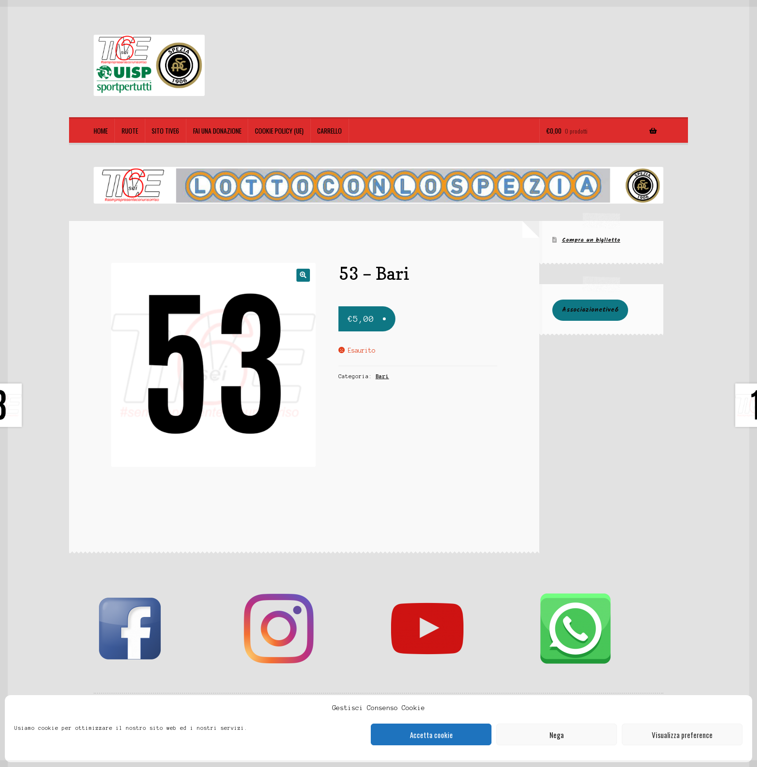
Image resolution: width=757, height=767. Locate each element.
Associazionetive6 (590, 310)
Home (101, 131)
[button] (302, 275)
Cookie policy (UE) (279, 131)
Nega (556, 734)
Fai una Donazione (217, 131)
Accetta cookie (431, 734)
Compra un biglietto (591, 240)
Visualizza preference (682, 734)
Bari (382, 376)
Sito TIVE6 (165, 131)
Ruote (130, 131)
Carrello (329, 131)
